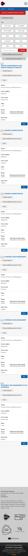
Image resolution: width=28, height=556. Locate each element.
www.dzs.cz (3, 495)
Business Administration (13, 130)
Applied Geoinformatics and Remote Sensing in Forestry (11, 66)
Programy (11, 9)
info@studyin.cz (4, 496)
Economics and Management (15, 257)
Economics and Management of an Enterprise (14, 386)
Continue (14, 554)
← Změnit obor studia (7, 18)
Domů (3, 9)
